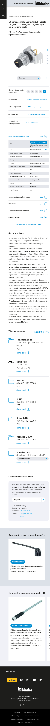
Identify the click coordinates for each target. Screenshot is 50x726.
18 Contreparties (32, 122)
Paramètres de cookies (16, 719)
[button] (3, 3)
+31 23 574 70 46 (26, 511)
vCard (22, 517)
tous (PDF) (39, 332)
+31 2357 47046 (26, 701)
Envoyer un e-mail (26, 514)
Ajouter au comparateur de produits (37, 99)
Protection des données (32, 715)
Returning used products (25, 722)
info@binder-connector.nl (25, 705)
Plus (46, 149)
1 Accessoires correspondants (36, 114)
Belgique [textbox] (17, 499)
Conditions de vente (30, 712)
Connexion (17, 712)
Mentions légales (16, 715)
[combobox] (28, 499)
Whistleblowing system (33, 719)
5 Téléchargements (34, 107)
